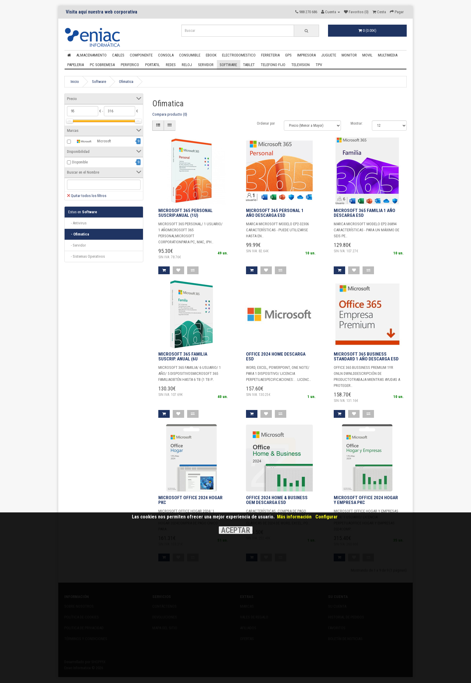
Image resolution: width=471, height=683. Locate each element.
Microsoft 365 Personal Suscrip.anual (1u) (185, 213)
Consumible (189, 55)
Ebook (211, 55)
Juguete (328, 55)
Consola (166, 55)
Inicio (75, 81)
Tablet (249, 64)
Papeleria (75, 64)
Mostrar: (357, 123)
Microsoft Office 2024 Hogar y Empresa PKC (366, 500)
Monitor (349, 55)
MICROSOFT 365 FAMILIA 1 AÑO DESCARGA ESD (364, 213)
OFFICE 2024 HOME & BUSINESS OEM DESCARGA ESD (277, 500)
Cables (118, 55)
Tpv (319, 64)
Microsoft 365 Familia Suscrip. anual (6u (182, 356)
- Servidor (77, 245)
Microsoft (91, 141)
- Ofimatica (78, 234)
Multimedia (387, 55)
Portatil (152, 64)
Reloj (187, 64)
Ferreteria (270, 55)
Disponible (80, 162)
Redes (171, 64)
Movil (367, 55)
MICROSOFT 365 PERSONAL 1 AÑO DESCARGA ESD (275, 213)
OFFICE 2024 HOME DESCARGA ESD (275, 356)
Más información (294, 517)
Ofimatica (126, 81)
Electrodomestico (239, 55)
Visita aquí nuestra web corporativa (101, 12)
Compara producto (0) (169, 114)
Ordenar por (266, 123)
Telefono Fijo (273, 64)
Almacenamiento (91, 55)
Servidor (206, 64)
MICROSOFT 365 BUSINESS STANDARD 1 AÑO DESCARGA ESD (366, 356)
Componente (141, 55)
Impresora (306, 55)
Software (228, 64)
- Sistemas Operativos (86, 256)
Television (300, 64)
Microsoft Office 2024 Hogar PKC (190, 500)
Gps (288, 55)
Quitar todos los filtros (86, 195)
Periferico (130, 64)
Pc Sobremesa (102, 64)
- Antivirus (77, 223)
